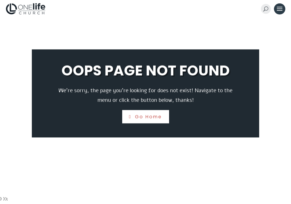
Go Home (148, 116)
